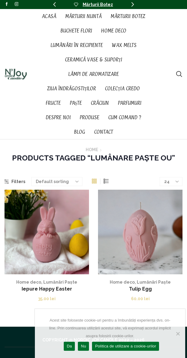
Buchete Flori (76, 31)
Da (69, 346)
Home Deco (113, 31)
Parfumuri (129, 103)
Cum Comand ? (124, 117)
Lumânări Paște (60, 282)
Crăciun (100, 103)
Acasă (49, 16)
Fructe (53, 103)
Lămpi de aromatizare (93, 74)
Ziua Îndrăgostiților (71, 89)
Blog (79, 132)
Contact (103, 132)
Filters (15, 181)
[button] (54, 4)
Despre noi (58, 117)
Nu (83, 346)
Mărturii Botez (98, 4)
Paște (76, 103)
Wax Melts (124, 45)
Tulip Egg (140, 289)
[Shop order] (56, 181)
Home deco (28, 282)
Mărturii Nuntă (83, 16)
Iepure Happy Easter (47, 289)
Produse (89, 117)
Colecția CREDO (122, 89)
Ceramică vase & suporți (93, 60)
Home (92, 149)
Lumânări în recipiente (77, 45)
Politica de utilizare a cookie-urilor (125, 346)
